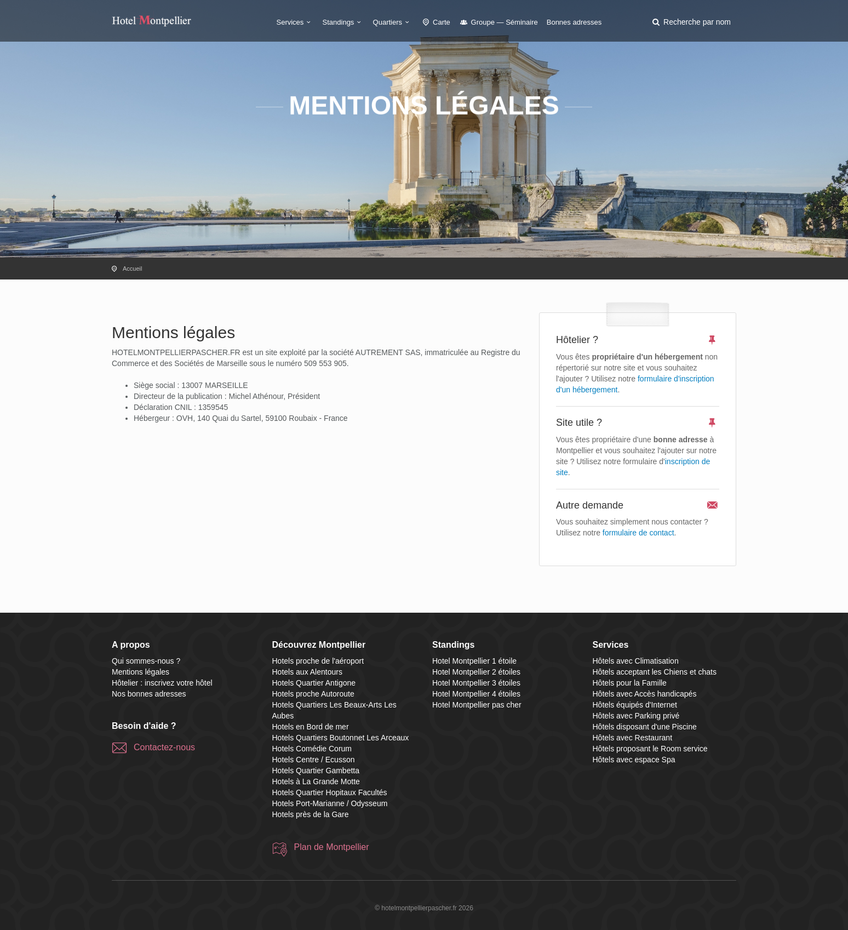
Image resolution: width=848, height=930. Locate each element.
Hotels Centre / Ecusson (313, 759)
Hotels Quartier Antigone (314, 682)
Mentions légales (140, 671)
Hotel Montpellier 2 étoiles (476, 671)
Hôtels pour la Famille (630, 682)
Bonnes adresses (574, 22)
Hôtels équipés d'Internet (635, 704)
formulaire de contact (638, 532)
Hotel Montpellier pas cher (477, 704)
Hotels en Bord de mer (310, 726)
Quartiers (392, 22)
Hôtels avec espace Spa (634, 759)
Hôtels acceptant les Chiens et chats (655, 671)
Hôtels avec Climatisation (636, 661)
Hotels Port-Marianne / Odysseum (330, 803)
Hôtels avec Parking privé (636, 715)
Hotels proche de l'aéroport (318, 661)
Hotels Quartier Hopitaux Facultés (329, 792)
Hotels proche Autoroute (313, 693)
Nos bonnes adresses (149, 693)
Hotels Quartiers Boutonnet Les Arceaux (340, 737)
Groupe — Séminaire (498, 22)
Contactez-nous (164, 747)
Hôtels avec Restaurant (633, 737)
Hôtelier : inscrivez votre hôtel (162, 682)
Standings (343, 22)
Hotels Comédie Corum (312, 748)
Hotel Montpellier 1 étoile (474, 661)
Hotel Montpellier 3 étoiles (476, 682)
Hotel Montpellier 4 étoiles (476, 693)
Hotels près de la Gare (310, 814)
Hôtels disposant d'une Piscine (645, 726)
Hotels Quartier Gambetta (316, 770)
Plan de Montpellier (331, 847)
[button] (691, 22)
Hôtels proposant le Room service (650, 748)
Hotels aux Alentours (307, 671)
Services (295, 22)
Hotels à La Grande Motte (316, 781)
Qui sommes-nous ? (146, 661)
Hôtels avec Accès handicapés (645, 693)
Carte (435, 22)
